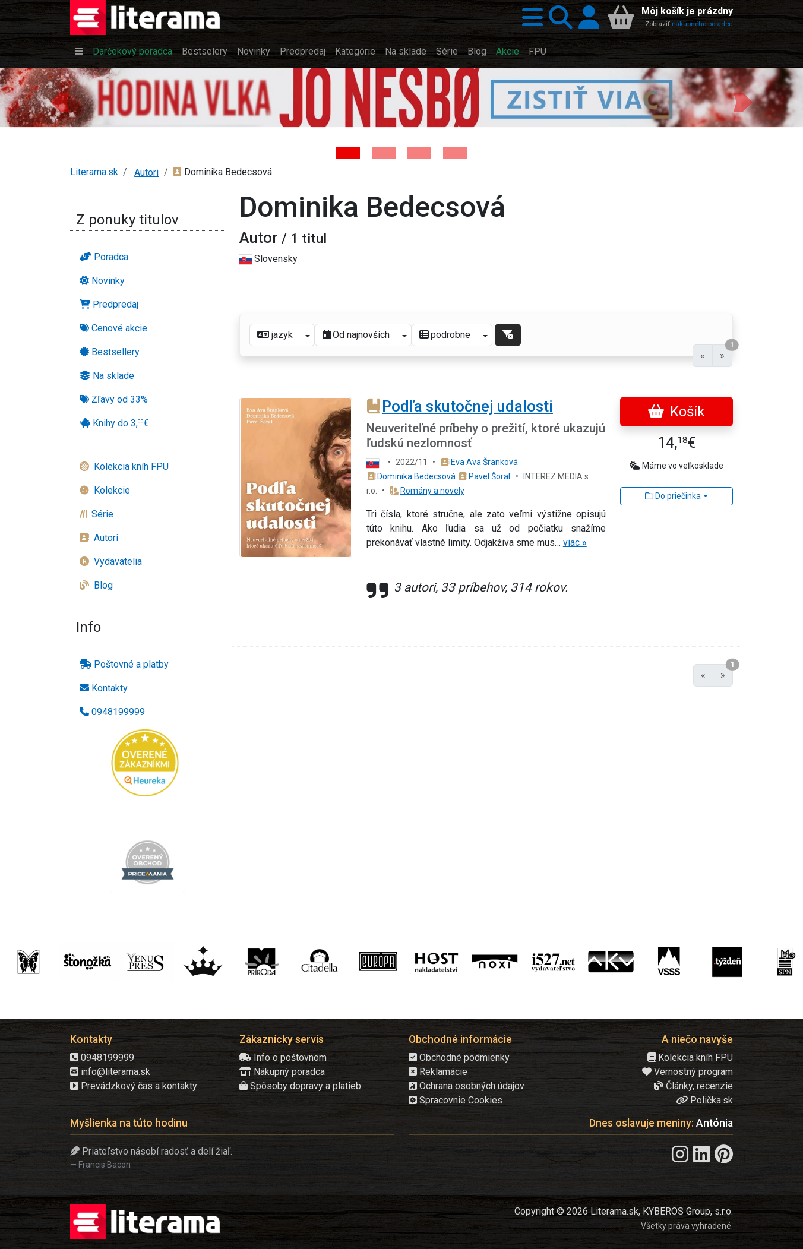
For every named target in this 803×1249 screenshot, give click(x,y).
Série (447, 51)
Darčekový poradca (132, 51)
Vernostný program (687, 1071)
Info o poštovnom (283, 1057)
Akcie (507, 51)
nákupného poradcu (702, 24)
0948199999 (102, 1057)
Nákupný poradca (282, 1071)
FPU (537, 51)
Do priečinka (673, 496)
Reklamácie (438, 1071)
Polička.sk (704, 1100)
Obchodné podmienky (459, 1057)
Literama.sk (94, 172)
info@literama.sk (110, 1071)
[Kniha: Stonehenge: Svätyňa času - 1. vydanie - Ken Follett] (455, 153)
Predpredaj (302, 51)
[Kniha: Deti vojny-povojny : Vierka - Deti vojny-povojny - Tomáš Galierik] (419, 153)
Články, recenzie (693, 1086)
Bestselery (204, 51)
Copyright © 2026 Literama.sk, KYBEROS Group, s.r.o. (623, 1211)
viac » (575, 542)
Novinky (253, 51)
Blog (476, 51)
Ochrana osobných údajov (466, 1086)
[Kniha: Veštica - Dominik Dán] (384, 153)
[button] (529, 17)
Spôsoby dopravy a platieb (300, 1086)
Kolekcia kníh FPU (690, 1057)
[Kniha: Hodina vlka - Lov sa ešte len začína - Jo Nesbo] (348, 153)
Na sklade (405, 51)
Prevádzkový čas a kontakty (133, 1086)
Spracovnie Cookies (455, 1100)
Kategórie (355, 51)
